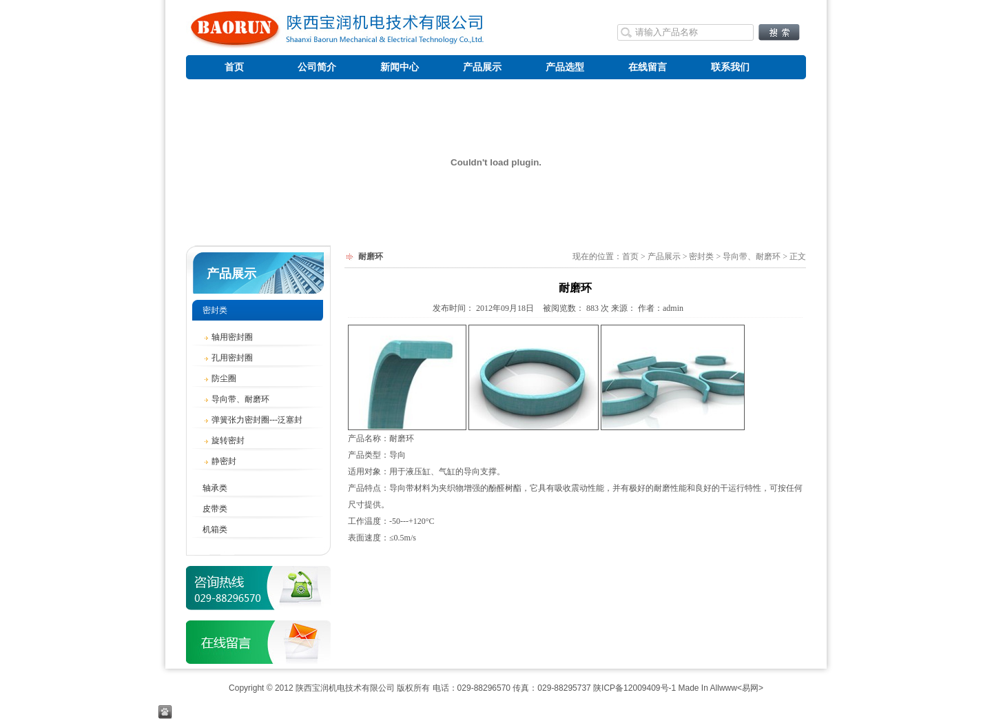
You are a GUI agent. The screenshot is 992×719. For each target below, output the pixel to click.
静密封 (219, 461)
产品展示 (231, 274)
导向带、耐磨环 (236, 399)
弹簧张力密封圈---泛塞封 (252, 420)
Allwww (723, 688)
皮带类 (215, 509)
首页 (630, 256)
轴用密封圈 (228, 337)
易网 (750, 688)
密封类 (215, 310)
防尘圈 (219, 378)
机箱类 (215, 529)
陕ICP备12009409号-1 (634, 688)
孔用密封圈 (228, 358)
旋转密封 (224, 440)
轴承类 (215, 488)
